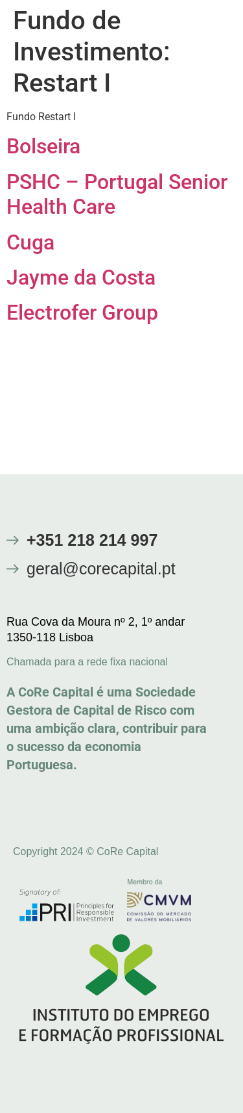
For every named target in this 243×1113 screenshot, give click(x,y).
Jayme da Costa (81, 277)
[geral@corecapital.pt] (12, 569)
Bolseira (43, 146)
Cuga (30, 242)
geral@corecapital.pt (101, 568)
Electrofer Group (82, 312)
